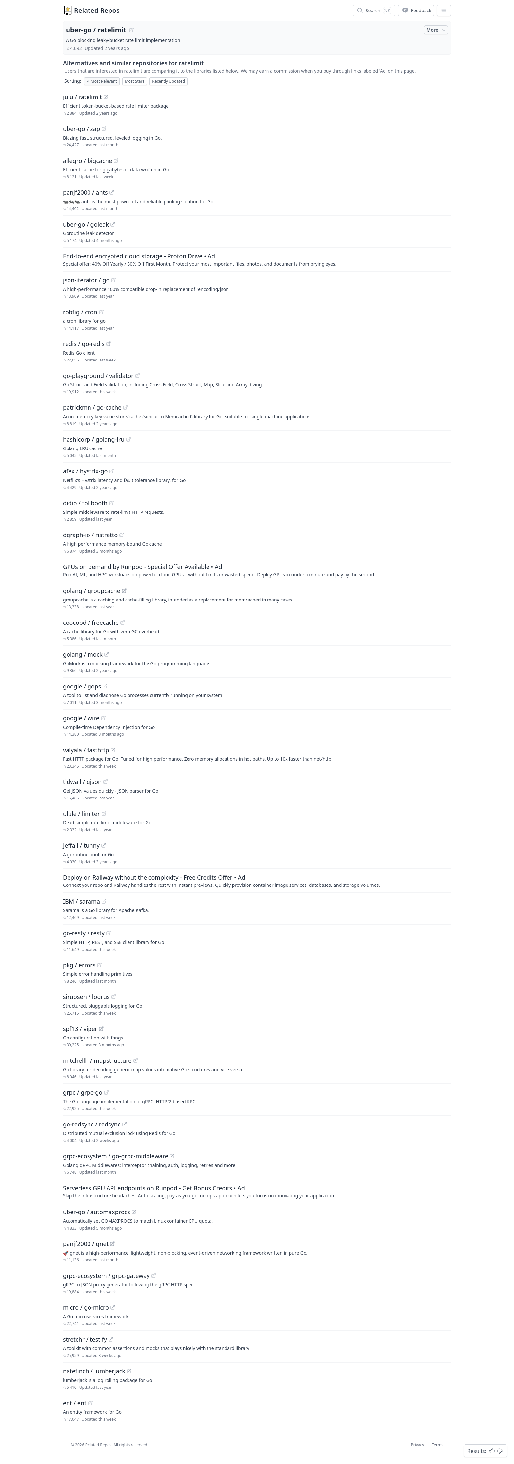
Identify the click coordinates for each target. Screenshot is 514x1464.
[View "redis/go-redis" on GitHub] (108, 343)
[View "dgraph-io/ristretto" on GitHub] (121, 534)
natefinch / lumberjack (94, 1371)
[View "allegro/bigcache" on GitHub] (116, 160)
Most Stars (135, 81)
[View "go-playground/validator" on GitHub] (137, 375)
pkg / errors (79, 965)
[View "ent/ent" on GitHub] (90, 1403)
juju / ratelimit (82, 97)
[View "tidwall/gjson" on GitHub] (105, 781)
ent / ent (75, 1403)
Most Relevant (102, 81)
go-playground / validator (98, 376)
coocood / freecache (91, 622)
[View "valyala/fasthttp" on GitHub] (113, 750)
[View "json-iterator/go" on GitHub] (113, 280)
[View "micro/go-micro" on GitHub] (112, 1307)
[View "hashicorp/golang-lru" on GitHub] (128, 439)
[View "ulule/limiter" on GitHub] (104, 813)
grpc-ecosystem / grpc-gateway (106, 1275)
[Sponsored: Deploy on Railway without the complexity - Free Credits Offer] (257, 880)
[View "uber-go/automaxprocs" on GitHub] (134, 1211)
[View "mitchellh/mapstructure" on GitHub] (135, 1060)
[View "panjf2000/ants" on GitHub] (111, 192)
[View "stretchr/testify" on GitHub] (110, 1339)
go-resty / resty (84, 933)
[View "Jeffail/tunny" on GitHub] (103, 845)
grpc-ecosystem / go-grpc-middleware (115, 1156)
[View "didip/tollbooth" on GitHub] (111, 503)
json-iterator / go (86, 280)
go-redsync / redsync (92, 1124)
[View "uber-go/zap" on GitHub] (104, 128)
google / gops (82, 686)
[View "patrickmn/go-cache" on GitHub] (125, 407)
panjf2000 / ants (85, 192)
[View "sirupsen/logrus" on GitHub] (113, 996)
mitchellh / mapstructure (97, 1060)
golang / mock (83, 654)
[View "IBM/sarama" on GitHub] (104, 901)
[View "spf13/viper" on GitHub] (101, 1028)
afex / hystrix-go (85, 471)
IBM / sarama (81, 901)
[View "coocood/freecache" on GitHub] (122, 622)
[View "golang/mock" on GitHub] (106, 654)
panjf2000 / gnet (86, 1244)
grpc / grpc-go (82, 1092)
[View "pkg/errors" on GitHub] (99, 965)
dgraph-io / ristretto (90, 535)
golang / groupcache (91, 591)
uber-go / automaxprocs (96, 1212)
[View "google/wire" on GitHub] (103, 718)
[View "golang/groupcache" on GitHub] (124, 590)
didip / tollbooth (85, 503)
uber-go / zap (81, 129)
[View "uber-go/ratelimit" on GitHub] (131, 30)
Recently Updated (168, 81)
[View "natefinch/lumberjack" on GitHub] (129, 1371)
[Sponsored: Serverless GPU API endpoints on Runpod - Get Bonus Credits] (257, 1191)
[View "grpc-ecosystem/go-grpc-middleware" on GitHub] (172, 1156)
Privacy (417, 1445)
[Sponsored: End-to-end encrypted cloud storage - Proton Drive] (257, 259)
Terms (437, 1445)
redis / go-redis (84, 344)
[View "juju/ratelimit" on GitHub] (106, 96)
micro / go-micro (86, 1307)
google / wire (81, 718)
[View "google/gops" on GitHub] (105, 686)
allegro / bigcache (87, 160)
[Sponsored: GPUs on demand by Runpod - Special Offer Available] (257, 570)
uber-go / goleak (86, 224)
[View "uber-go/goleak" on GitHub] (112, 224)
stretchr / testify (85, 1339)
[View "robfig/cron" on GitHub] (101, 312)
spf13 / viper (80, 1029)
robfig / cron (80, 312)
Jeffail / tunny (81, 845)
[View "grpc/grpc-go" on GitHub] (106, 1092)
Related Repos (97, 10)
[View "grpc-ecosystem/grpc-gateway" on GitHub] (153, 1275)
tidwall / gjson (82, 782)
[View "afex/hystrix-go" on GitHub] (111, 471)
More (436, 30)
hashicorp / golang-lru (94, 439)
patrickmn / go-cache (92, 407)
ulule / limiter (81, 814)
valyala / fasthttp (86, 750)
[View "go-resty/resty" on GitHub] (108, 933)
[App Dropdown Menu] (444, 10)
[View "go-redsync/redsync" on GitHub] (124, 1124)
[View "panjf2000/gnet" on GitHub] (112, 1243)
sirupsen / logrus (86, 997)
